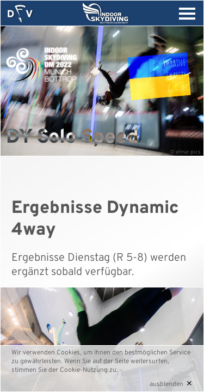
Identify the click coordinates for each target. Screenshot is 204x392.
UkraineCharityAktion (175, 74)
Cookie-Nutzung (84, 370)
